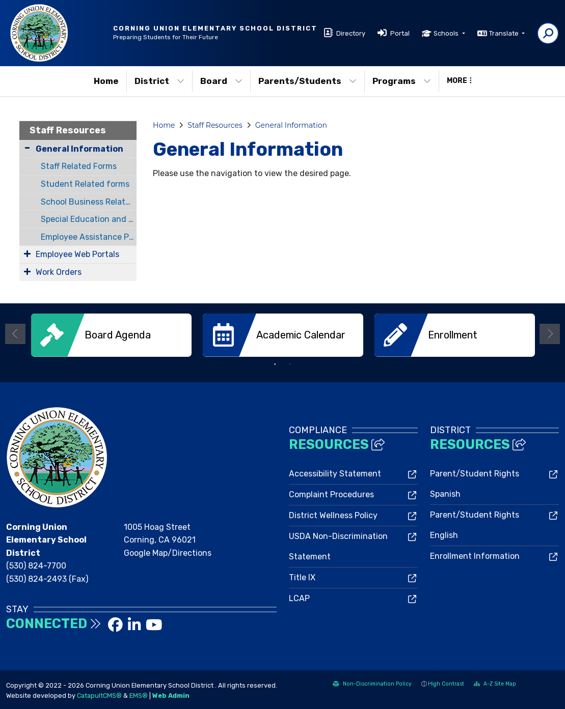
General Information (79, 149)
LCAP (299, 598)
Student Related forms (85, 184)
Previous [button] (15, 334)
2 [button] (290, 364)
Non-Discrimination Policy (372, 684)
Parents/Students (307, 81)
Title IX (302, 577)
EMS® (138, 695)
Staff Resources (68, 130)
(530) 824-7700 (36, 566)
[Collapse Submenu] (27, 148)
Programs (401, 81)
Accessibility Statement (335, 473)
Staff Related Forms (79, 166)
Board (221, 81)
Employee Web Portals (77, 254)
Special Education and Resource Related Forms (89, 219)
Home (106, 81)
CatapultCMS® (99, 695)
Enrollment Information (475, 556)
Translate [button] (504, 33)
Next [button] (550, 334)
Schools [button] (447, 33)
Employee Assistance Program (89, 237)
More (459, 80)
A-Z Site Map (495, 684)
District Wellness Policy (333, 515)
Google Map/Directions (167, 553)
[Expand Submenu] (27, 253)
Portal (400, 33)
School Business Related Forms (89, 202)
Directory (350, 33)
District (159, 81)
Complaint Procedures (331, 494)
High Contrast (446, 683)
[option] (111, 335)
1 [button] (275, 364)
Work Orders (59, 272)
